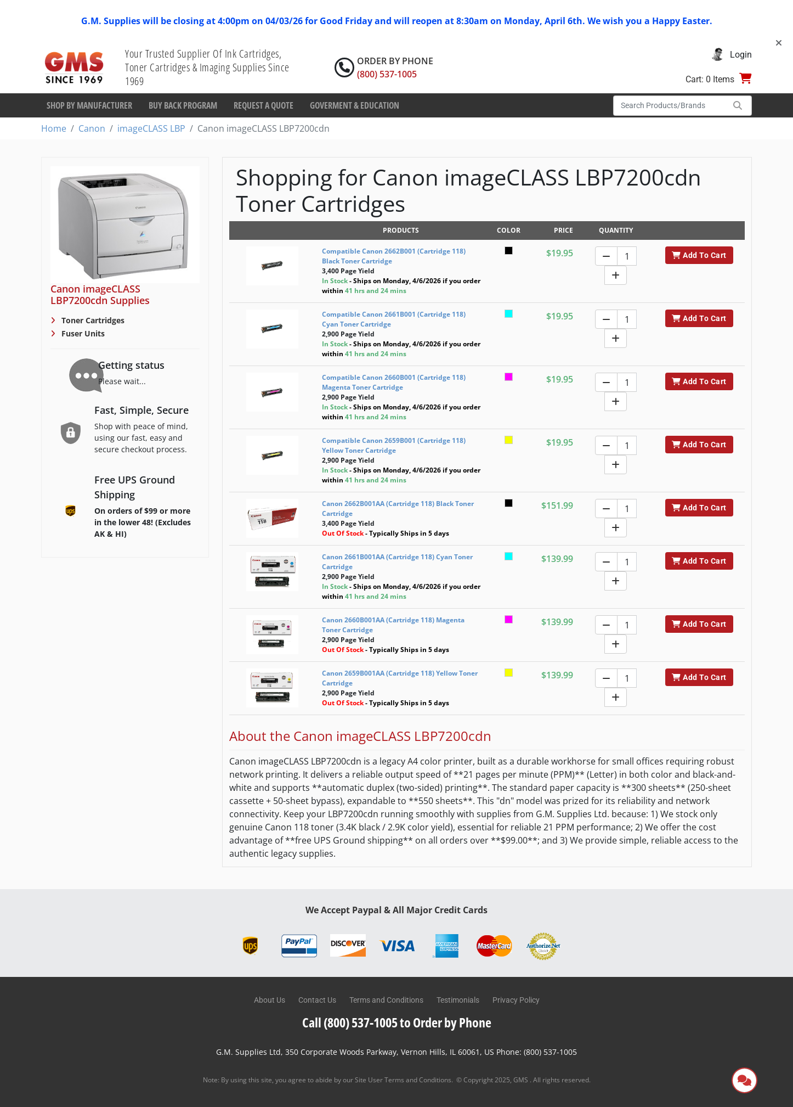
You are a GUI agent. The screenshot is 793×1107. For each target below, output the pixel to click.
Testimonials (458, 1000)
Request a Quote (263, 105)
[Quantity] (627, 256)
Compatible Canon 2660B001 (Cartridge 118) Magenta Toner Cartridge (394, 382)
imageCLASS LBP (151, 128)
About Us (269, 1000)
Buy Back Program (183, 105)
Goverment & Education (354, 105)
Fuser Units (82, 333)
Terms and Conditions (386, 1000)
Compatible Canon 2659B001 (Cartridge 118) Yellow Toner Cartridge (394, 445)
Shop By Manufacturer (89, 105)
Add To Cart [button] (699, 255)
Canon (91, 128)
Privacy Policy (516, 1000)
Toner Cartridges (91, 320)
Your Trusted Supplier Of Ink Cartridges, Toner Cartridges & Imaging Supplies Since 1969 (207, 67)
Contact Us (317, 1000)
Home (53, 128)
